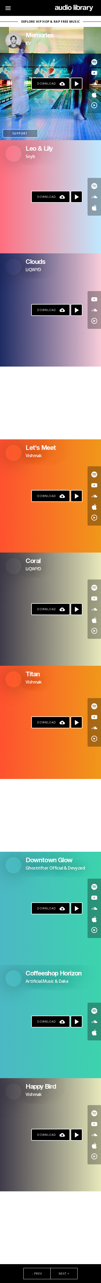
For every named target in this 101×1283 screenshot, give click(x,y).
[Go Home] (74, 8)
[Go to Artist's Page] (13, 40)
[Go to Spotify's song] (94, 62)
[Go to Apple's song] (94, 94)
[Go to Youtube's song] (94, 72)
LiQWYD (33, 270)
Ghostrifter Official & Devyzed (55, 868)
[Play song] (76, 83)
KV (28, 43)
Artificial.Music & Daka (47, 981)
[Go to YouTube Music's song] (94, 105)
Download (46, 83)
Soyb (30, 156)
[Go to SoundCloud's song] (94, 83)
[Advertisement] (50, 403)
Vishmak (34, 455)
